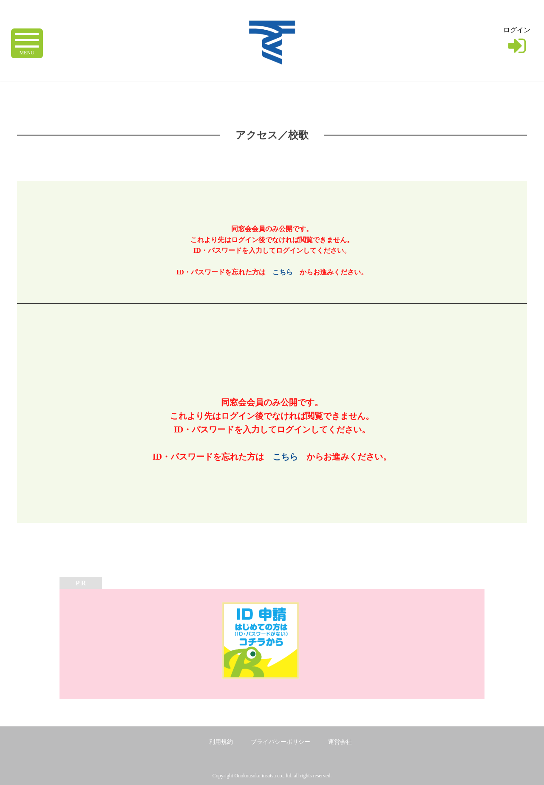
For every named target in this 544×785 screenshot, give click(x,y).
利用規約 (221, 742)
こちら (282, 272)
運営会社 (340, 742)
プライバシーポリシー (280, 742)
